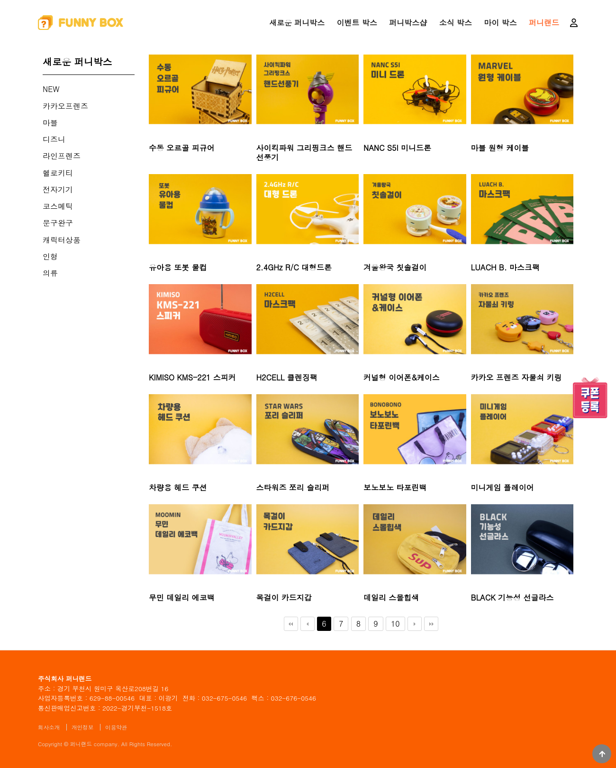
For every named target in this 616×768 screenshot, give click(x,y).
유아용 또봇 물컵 (178, 267)
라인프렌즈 (62, 155)
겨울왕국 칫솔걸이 (394, 267)
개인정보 (82, 727)
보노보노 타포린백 (394, 487)
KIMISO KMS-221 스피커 (192, 377)
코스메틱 (58, 206)
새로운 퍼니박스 (297, 22)
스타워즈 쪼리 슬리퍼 (293, 487)
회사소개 (49, 727)
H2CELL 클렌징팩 (286, 377)
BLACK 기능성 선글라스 (512, 597)
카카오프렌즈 (65, 106)
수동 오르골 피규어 (182, 148)
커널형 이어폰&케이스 (401, 377)
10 (393, 623)
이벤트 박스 (357, 22)
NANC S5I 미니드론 (397, 148)
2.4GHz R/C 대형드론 (294, 267)
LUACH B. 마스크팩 (505, 267)
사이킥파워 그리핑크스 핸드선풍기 (304, 153)
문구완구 (58, 222)
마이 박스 (500, 22)
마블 (50, 122)
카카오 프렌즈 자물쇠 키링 (516, 377)
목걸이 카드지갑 (284, 597)
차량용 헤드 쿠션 (178, 487)
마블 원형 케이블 (500, 148)
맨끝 (431, 624)
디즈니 (54, 139)
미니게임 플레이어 (502, 487)
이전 (307, 624)
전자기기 (58, 189)
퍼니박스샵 (408, 22)
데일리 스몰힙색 (391, 597)
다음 (415, 624)
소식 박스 (455, 22)
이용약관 (116, 727)
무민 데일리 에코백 (182, 597)
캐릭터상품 (62, 239)
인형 (50, 256)
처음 (291, 624)
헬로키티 (58, 172)
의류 (50, 273)
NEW (51, 88)
